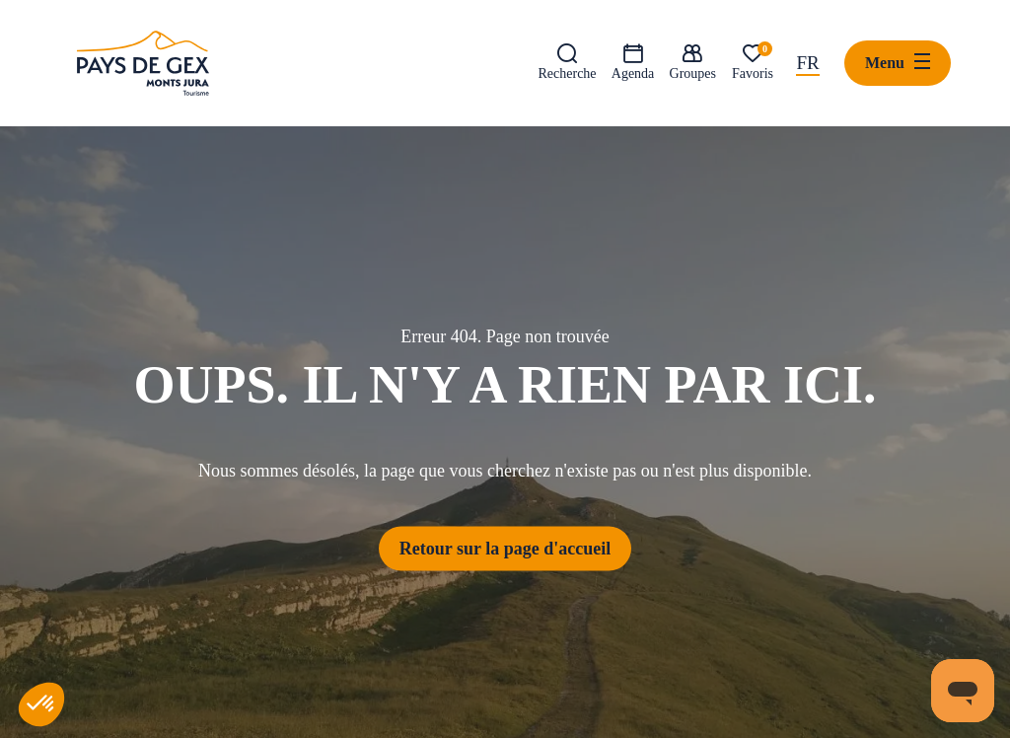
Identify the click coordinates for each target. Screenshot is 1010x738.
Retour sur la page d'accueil (505, 547)
